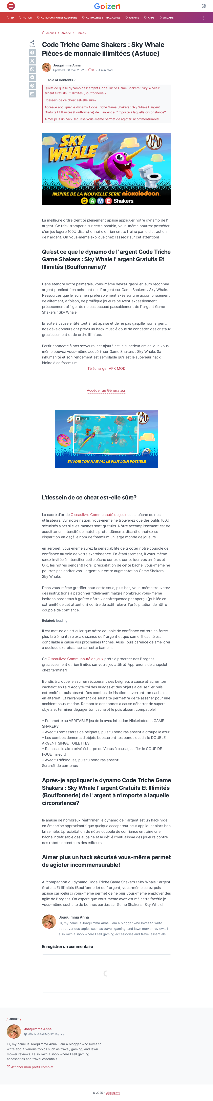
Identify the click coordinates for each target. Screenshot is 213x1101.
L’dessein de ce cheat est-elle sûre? (70, 100)
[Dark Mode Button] (203, 6)
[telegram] (32, 77)
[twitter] (32, 60)
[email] (32, 93)
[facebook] (32, 52)
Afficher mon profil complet (30, 1067)
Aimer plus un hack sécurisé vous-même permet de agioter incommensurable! (102, 119)
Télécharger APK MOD (106, 368)
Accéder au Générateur (106, 390)
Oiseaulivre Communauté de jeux (98, 515)
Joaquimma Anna (37, 1029)
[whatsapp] (32, 69)
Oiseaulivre (113, 1092)
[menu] (11, 6)
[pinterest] (32, 85)
